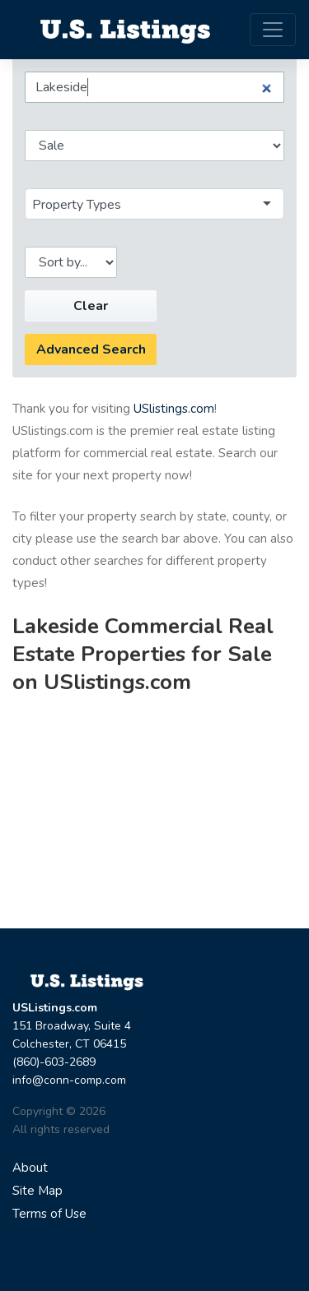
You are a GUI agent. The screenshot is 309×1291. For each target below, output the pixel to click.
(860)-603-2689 (54, 1062)
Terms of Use (49, 1213)
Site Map (37, 1190)
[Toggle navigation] (273, 29)
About (30, 1167)
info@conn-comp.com (69, 1080)
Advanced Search (91, 349)
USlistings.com (173, 408)
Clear (90, 306)
